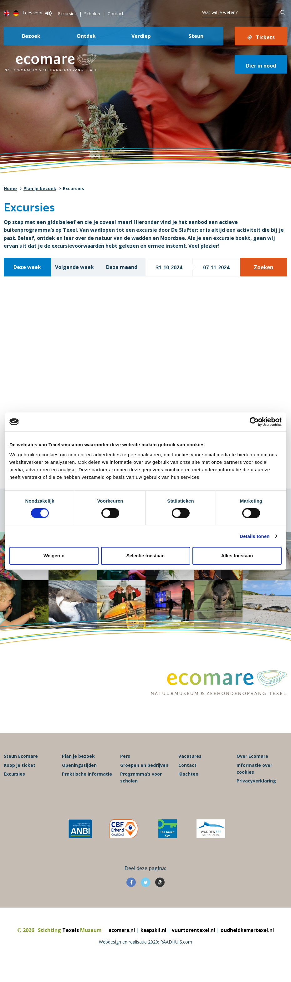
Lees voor (37, 13)
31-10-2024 (169, 267)
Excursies (67, 14)
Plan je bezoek (39, 188)
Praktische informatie (87, 787)
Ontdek (86, 36)
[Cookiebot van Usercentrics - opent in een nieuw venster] (254, 422)
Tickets (265, 37)
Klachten (188, 787)
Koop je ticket (19, 778)
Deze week (27, 267)
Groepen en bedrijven (144, 778)
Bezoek (31, 36)
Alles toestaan (237, 555)
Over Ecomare (252, 769)
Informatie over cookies (254, 781)
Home (10, 188)
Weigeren (53, 555)
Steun (196, 36)
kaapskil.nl (152, 943)
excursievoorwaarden (79, 245)
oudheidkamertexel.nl (249, 943)
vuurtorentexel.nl (193, 943)
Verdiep (141, 36)
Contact (116, 14)
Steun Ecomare (21, 769)
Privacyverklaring (256, 794)
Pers (125, 769)
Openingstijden (79, 778)
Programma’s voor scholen (141, 790)
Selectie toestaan (145, 555)
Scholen (92, 14)
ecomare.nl (119, 943)
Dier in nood (261, 65)
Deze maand (121, 267)
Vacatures (190, 769)
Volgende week (74, 267)
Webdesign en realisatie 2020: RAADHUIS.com (145, 955)
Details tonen (254, 536)
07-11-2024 (216, 267)
